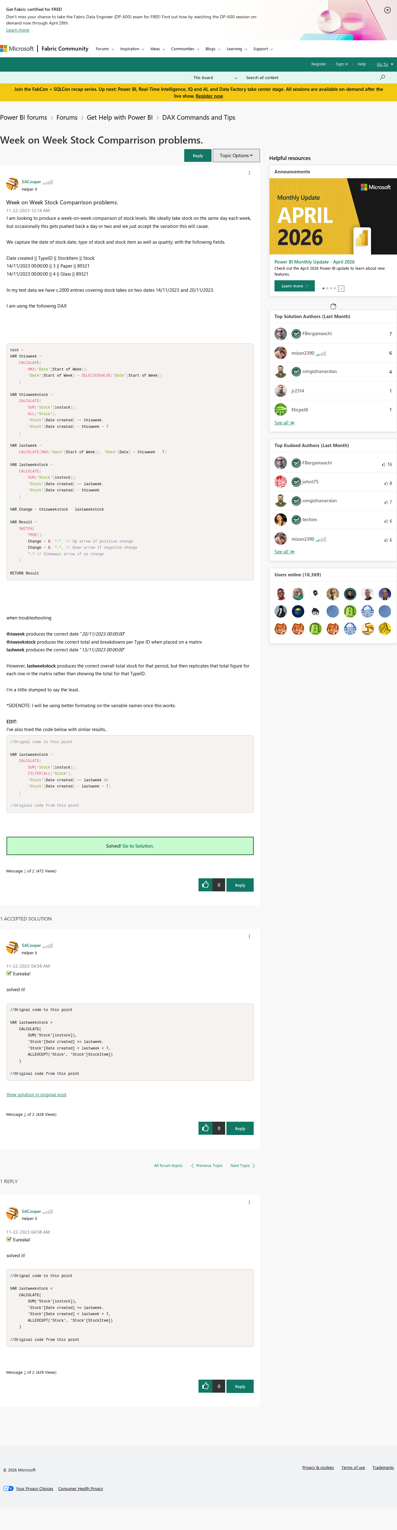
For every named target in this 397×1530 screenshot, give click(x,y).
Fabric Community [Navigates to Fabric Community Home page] (65, 48)
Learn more (17, 30)
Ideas (155, 48)
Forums (102, 48)
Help (362, 63)
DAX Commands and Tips (198, 117)
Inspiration (129, 48)
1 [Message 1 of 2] (25, 885)
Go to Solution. (138, 860)
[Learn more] (294, 285)
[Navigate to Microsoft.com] (16, 48)
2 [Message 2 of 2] (25, 1132)
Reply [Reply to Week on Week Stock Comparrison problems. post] (240, 899)
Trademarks (383, 1488)
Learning (234, 48)
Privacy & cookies (318, 1488)
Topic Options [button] (234, 155)
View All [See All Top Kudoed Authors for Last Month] (284, 551)
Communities (182, 48)
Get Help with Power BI (120, 117)
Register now (209, 96)
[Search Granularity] (215, 77)
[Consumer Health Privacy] (80, 1509)
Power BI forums (23, 117)
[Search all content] (316, 77)
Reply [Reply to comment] (240, 1146)
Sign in (342, 63)
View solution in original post (36, 1112)
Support (260, 48)
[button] (198, 155)
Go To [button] (382, 64)
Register (318, 63)
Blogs (211, 48)
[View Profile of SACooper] (31, 181)
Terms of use (353, 1488)
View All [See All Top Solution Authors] (284, 422)
